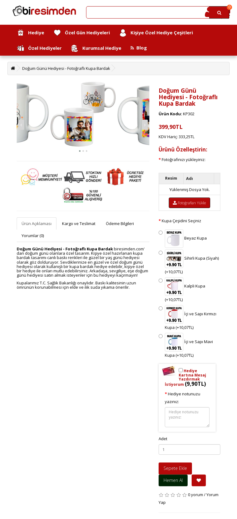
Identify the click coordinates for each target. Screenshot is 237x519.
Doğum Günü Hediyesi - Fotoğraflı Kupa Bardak (66, 68)
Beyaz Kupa (183, 238)
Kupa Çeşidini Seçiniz (181, 220)
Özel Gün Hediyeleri (81, 33)
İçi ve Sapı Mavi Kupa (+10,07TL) (186, 345)
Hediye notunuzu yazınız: (182, 397)
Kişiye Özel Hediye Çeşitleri (156, 33)
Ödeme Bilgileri (120, 223)
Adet (163, 438)
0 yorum (195, 494)
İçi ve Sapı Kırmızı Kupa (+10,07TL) (187, 317)
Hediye (30, 33)
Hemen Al (173, 480)
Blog (139, 48)
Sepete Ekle (175, 468)
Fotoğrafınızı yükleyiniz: (184, 159)
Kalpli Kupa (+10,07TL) (182, 289)
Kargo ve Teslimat (78, 223)
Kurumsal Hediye (96, 48)
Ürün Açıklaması (37, 223)
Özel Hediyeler (39, 48)
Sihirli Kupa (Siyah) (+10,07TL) (189, 261)
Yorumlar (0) (33, 235)
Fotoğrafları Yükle (189, 203)
